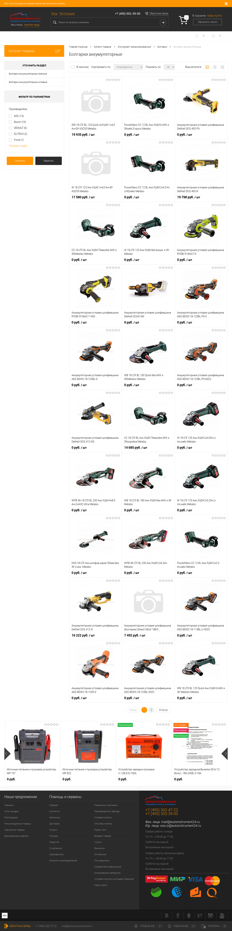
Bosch (20, 121)
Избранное (182, 926)
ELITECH (20, 133)
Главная (53, 805)
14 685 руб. (135, 448)
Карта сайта (100, 885)
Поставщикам (101, 860)
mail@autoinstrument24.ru (180, 822)
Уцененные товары (14, 829)
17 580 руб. (83, 197)
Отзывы (53, 836)
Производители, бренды (107, 811)
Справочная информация (107, 866)
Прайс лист (100, 829)
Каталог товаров (34, 51)
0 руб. (131, 135)
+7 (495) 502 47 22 (46, 926)
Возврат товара (102, 836)
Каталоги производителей (63, 860)
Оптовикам (100, 854)
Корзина (214, 926)
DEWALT (20, 127)
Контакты (54, 811)
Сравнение (148, 926)
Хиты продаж (11, 811)
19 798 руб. (188, 197)
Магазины (54, 817)
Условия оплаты (103, 817)
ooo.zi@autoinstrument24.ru (180, 826)
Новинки (9, 805)
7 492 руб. (134, 635)
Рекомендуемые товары (17, 823)
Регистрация (67, 13)
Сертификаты (56, 854)
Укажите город (31, 24)
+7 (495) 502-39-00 (127, 14)
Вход (54, 13)
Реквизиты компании (105, 805)
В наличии (82, 66)
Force (19, 139)
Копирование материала (107, 872)
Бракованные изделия (16, 836)
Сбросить (49, 160)
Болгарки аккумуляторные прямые (28, 73)
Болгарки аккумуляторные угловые (28, 82)
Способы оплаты (103, 823)
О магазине (55, 848)
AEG (19, 116)
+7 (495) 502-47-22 (161, 810)
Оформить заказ (207, 21)
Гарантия (54, 842)
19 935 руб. (83, 135)
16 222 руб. (83, 635)
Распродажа (11, 817)
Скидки (53, 829)
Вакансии (99, 848)
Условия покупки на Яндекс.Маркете (114, 879)
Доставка (54, 823)
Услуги (98, 842)
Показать (20, 160)
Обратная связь (159, 13)
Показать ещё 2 (18, 145)
